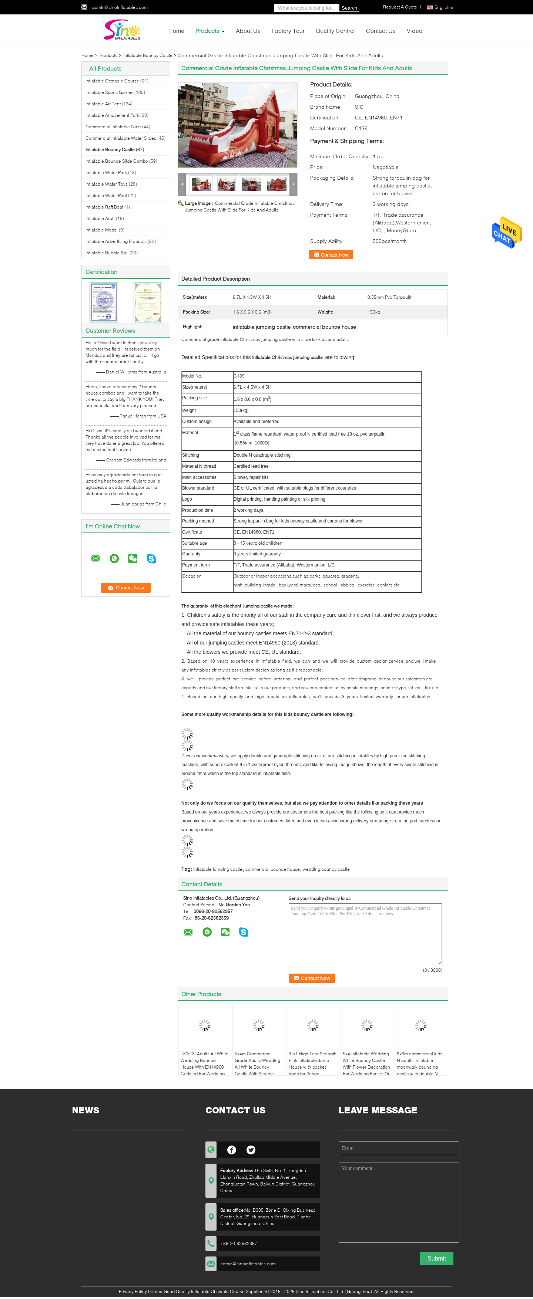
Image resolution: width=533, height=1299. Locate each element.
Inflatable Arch (100, 218)
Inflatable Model (102, 230)
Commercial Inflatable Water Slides (121, 138)
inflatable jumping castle (217, 869)
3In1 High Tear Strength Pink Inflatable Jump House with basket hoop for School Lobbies (312, 1067)
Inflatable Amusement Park (112, 115)
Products (207, 30)
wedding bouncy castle (326, 869)
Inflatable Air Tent (103, 103)
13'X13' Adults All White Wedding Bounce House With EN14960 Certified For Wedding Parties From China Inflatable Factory (204, 1070)
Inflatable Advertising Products (116, 241)
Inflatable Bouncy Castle (147, 55)
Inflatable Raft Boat (104, 207)
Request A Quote (400, 7)
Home (176, 30)
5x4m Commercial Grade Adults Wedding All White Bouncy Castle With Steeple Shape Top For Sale (257, 1067)
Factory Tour (288, 30)
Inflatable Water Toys (107, 184)
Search (349, 8)
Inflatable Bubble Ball (107, 253)
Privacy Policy (133, 1291)
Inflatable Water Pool (106, 195)
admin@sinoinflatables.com (120, 7)
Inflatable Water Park (106, 172)
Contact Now (334, 255)
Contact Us (381, 30)
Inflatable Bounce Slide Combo (117, 161)
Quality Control (335, 30)
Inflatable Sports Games (109, 92)
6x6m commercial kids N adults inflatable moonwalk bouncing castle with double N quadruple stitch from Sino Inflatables (419, 1070)
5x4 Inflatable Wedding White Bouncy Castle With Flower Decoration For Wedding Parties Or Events (366, 1067)
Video (414, 30)
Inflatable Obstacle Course (112, 81)
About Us (248, 30)
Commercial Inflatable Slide (113, 126)
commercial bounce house (272, 869)
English (444, 7)
